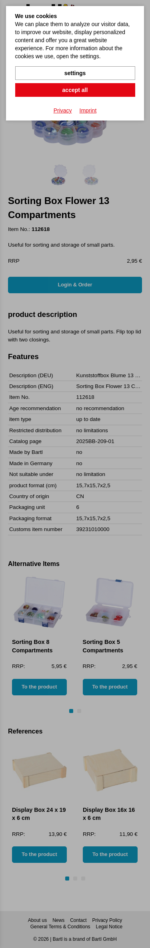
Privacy (63, 110)
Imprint (88, 110)
